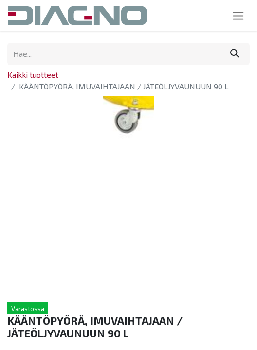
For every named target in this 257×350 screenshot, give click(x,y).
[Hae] (235, 54)
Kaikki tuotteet (32, 74)
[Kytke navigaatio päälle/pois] (238, 15)
